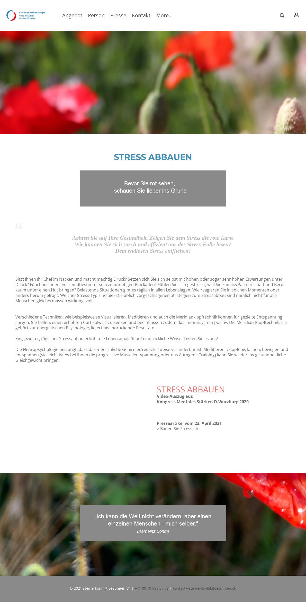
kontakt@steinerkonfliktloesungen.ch (204, 588)
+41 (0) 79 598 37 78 (152, 588)
